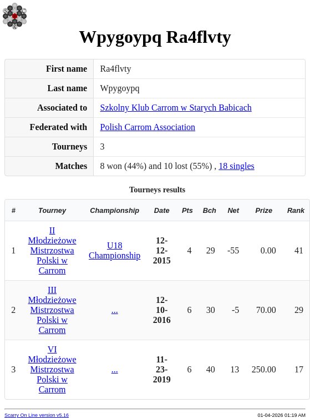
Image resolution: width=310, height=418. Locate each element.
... (114, 310)
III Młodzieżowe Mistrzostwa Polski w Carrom (52, 310)
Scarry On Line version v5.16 (36, 415)
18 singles (236, 166)
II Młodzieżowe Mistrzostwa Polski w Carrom (52, 250)
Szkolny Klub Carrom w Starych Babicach (176, 107)
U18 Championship (114, 250)
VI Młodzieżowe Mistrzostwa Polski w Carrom (52, 369)
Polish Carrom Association (148, 127)
